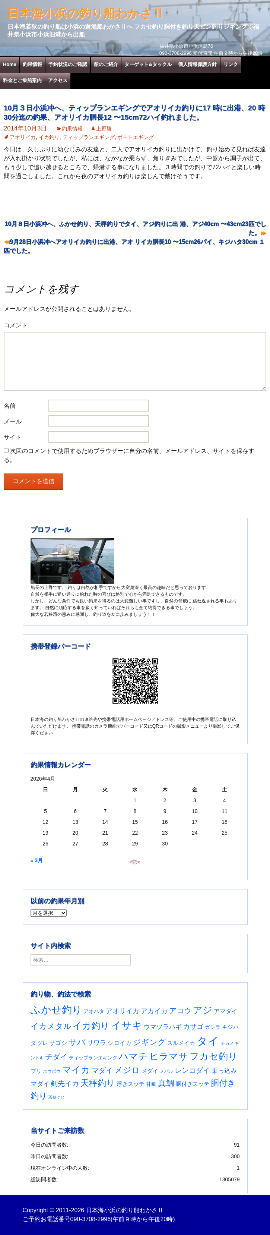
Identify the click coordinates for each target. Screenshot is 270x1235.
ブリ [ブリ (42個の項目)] (36, 1071)
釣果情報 (32, 64)
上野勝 (104, 129)
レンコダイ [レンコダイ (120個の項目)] (192, 1070)
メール (13, 421)
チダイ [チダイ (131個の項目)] (56, 1057)
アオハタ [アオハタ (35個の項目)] (93, 1011)
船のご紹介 (106, 64)
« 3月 (37, 860)
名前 (10, 406)
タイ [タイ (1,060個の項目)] (208, 1041)
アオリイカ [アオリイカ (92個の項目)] (122, 1011)
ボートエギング (135, 137)
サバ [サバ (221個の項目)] (77, 1042)
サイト (13, 437)
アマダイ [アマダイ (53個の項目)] (226, 1011)
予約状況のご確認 (67, 64)
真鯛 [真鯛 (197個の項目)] (166, 1083)
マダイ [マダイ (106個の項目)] (102, 1070)
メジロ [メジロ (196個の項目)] (127, 1070)
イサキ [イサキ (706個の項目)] (126, 1025)
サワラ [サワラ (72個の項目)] (96, 1042)
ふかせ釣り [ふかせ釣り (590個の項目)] (56, 1009)
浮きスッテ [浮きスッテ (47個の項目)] (130, 1084)
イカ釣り (49, 137)
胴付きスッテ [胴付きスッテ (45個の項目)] (192, 1084)
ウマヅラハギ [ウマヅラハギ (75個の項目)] (163, 1026)
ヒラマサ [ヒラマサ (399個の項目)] (168, 1056)
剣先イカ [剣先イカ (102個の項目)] (65, 1083)
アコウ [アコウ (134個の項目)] (180, 1010)
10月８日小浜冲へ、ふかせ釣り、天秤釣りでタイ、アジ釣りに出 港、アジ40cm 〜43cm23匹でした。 (135, 228)
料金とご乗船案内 (22, 80)
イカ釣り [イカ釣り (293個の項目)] (91, 1026)
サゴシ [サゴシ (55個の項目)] (58, 1042)
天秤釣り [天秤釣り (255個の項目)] (97, 1083)
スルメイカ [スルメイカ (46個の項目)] (181, 1043)
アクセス (57, 80)
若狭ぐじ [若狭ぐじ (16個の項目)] (56, 1097)
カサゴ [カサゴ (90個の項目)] (193, 1026)
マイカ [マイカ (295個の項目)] (76, 1070)
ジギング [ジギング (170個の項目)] (149, 1042)
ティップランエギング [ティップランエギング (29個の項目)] (93, 1058)
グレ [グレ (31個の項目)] (42, 1043)
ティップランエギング (89, 137)
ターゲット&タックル (147, 64)
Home (9, 64)
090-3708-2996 (90, 1219)
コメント (16, 325)
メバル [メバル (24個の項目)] (166, 1071)
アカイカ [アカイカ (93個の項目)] (154, 1011)
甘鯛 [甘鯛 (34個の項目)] (151, 1084)
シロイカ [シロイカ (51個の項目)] (119, 1043)
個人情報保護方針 (197, 64)
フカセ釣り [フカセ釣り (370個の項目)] (214, 1056)
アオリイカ (23, 137)
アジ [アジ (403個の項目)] (202, 1010)
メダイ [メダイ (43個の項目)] (150, 1071)
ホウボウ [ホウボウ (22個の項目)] (52, 1071)
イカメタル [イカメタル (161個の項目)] (51, 1026)
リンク (230, 64)
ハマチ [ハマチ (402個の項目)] (133, 1056)
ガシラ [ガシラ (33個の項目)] (212, 1027)
